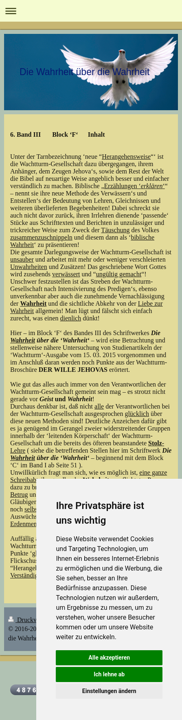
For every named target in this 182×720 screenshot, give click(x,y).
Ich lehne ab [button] (109, 674)
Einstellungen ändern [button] (109, 691)
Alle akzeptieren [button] (109, 657)
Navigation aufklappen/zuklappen (91, 11)
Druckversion (31, 619)
